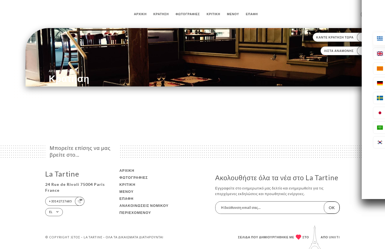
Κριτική (213, 14)
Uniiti (334, 237)
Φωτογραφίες (188, 14)
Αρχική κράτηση (64, 71)
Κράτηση (161, 14)
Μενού (233, 14)
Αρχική (140, 14)
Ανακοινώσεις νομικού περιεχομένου (144, 209)
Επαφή (252, 14)
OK (332, 207)
